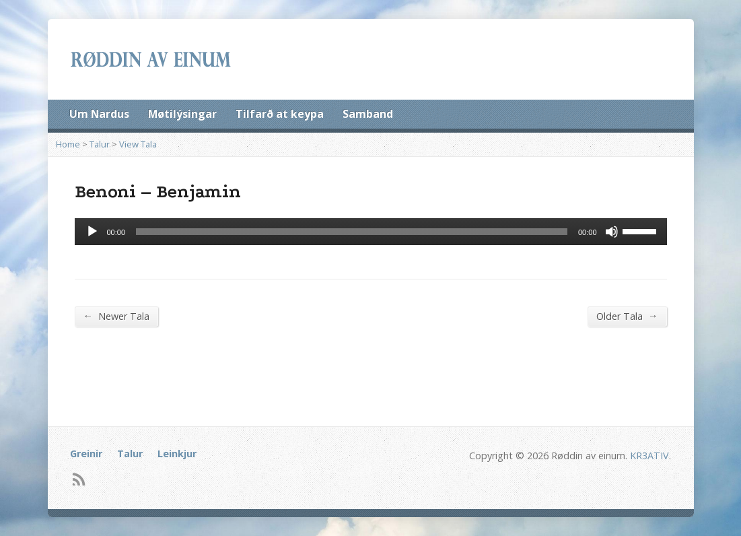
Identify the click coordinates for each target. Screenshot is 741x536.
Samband (368, 113)
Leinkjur (177, 453)
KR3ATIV (649, 455)
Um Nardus (99, 113)
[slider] (351, 231)
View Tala (138, 144)
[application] (371, 231)
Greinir (86, 453)
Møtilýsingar (182, 113)
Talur (100, 144)
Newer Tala (116, 316)
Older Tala (627, 316)
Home (68, 144)
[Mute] (612, 231)
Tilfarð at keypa (280, 113)
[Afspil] (92, 231)
